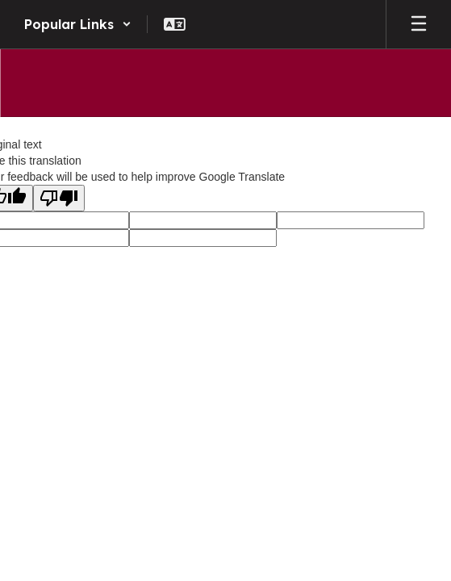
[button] (78, 24)
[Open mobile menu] (418, 24)
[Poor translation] (59, 198)
